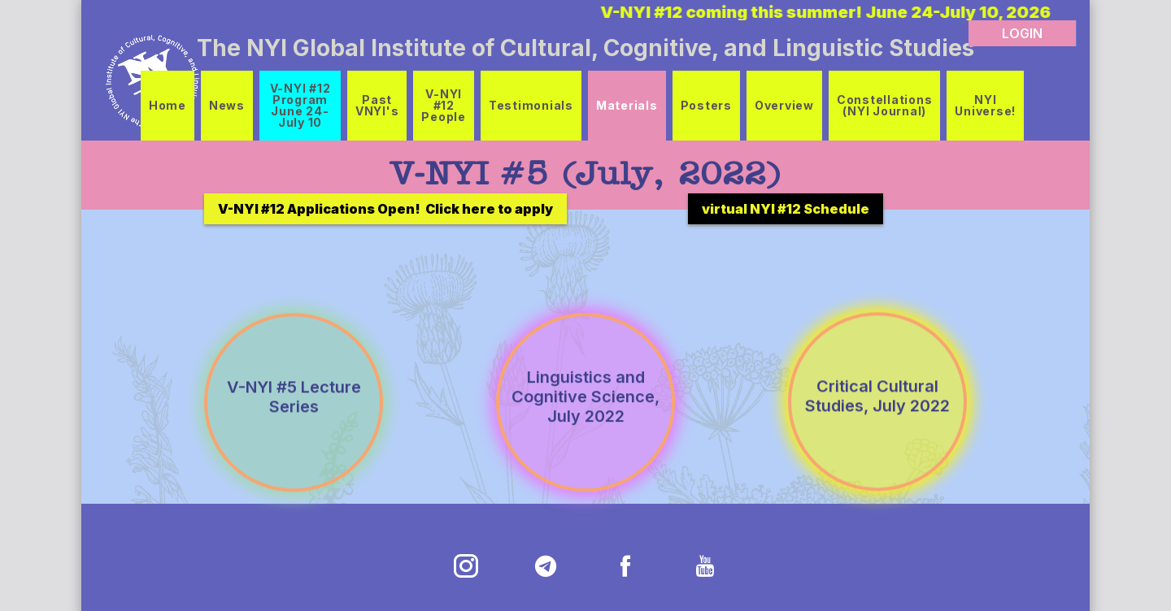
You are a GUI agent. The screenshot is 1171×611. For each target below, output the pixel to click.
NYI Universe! (985, 105)
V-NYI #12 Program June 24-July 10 (300, 105)
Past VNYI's (377, 105)
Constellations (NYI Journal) (885, 105)
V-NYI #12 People (443, 105)
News (227, 105)
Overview (784, 105)
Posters (706, 105)
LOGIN (1022, 33)
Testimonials (531, 105)
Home (167, 105)
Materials (627, 105)
